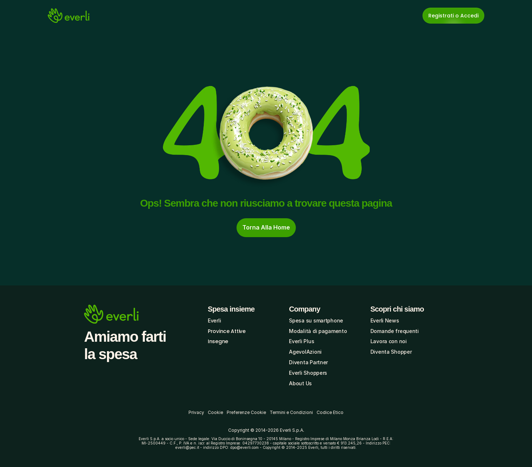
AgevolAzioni (305, 352)
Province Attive (227, 331)
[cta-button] (266, 227)
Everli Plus (301, 341)
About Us (300, 383)
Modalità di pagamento (318, 331)
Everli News (384, 320)
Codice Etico (330, 412)
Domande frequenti (394, 331)
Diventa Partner (308, 362)
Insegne (218, 341)
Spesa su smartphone (316, 320)
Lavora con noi (388, 341)
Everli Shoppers (308, 373)
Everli (214, 320)
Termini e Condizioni (291, 412)
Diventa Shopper (391, 352)
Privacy (196, 412)
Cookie (215, 412)
